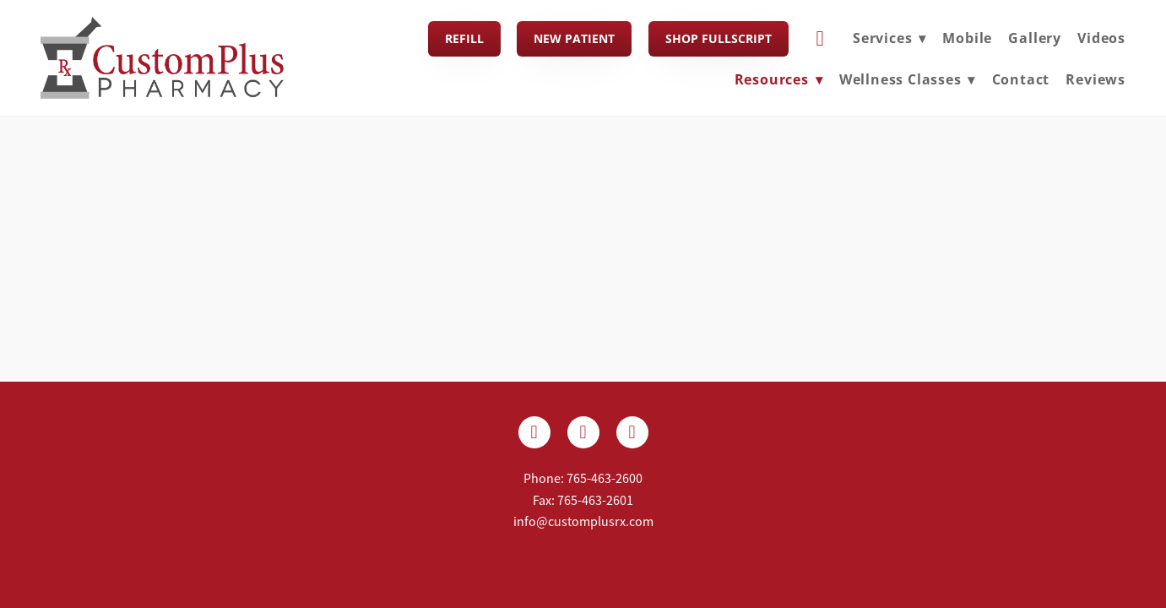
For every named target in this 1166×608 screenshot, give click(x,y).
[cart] (821, 39)
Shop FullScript (718, 38)
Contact (1021, 79)
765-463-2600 (605, 478)
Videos (1101, 38)
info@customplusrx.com (583, 521)
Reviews (1095, 79)
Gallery (1034, 38)
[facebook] (534, 432)
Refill (464, 38)
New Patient (574, 38)
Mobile (967, 38)
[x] (583, 432)
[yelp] (632, 432)
